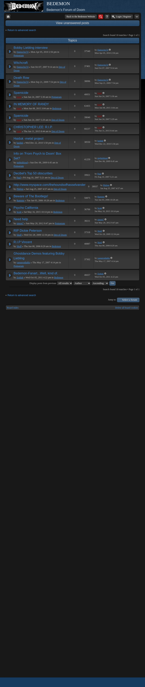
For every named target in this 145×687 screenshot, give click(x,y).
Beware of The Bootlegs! (31, 196)
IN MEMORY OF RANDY (31, 104)
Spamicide (21, 92)
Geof (19, 97)
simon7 (20, 223)
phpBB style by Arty (122, 682)
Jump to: (112, 299)
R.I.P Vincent (23, 242)
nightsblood (22, 162)
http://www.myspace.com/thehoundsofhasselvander (50, 184)
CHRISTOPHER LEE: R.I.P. (33, 127)
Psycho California (26, 207)
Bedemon (56, 108)
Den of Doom (58, 120)
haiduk (20, 142)
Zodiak (20, 277)
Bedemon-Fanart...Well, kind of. (36, 273)
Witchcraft (21, 62)
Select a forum (129, 299)
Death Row (21, 77)
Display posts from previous (51, 283)
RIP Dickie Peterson (28, 230)
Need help (21, 219)
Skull (19, 234)
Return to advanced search (21, 30)
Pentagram (19, 55)
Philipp (20, 189)
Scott (19, 212)
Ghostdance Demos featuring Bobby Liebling (39, 256)
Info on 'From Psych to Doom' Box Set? (37, 156)
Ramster (20, 200)
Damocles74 (22, 52)
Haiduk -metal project (28, 138)
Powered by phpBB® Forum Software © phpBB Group (133, 682)
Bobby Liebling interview (31, 47)
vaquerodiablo (23, 262)
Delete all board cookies (126, 307)
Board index (13, 307)
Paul (19, 177)
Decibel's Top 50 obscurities (33, 173)
